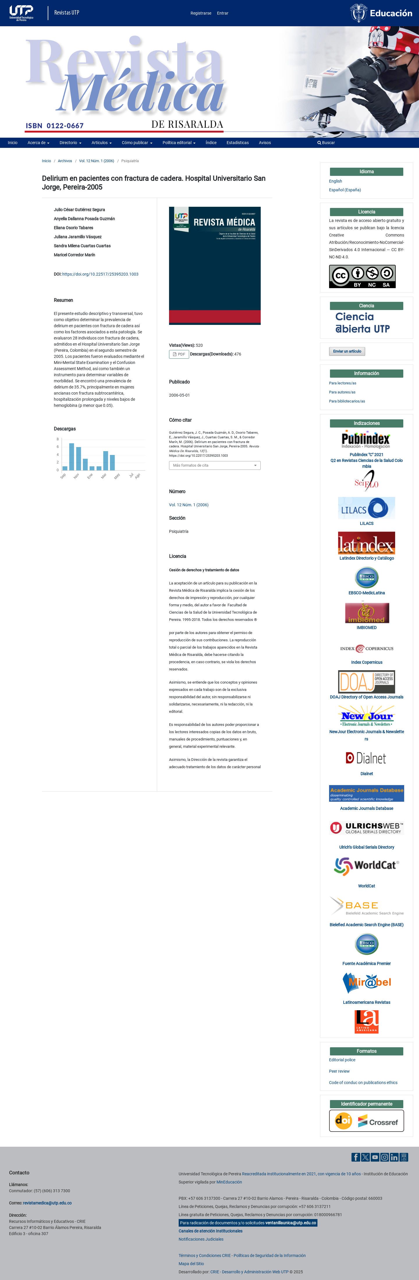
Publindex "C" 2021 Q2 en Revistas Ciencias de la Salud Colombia (367, 460)
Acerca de (37, 142)
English (335, 181)
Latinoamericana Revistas (366, 1002)
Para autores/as (342, 392)
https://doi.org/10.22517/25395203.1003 (100, 274)
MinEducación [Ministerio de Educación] (229, 1182)
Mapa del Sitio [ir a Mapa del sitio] (191, 1263)
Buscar (326, 142)
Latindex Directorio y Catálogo (367, 558)
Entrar (222, 13)
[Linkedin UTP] (394, 1157)
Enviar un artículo (347, 351)
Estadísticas (238, 142)
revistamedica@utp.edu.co (47, 1203)
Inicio (12, 142)
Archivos (65, 161)
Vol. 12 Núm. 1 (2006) (96, 161)
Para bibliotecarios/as (347, 401)
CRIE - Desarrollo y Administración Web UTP (249, 1272)
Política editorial (177, 142)
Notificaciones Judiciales (201, 1239)
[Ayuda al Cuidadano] (404, 1157)
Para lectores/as (342, 383)
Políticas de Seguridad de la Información (270, 1255)
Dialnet (367, 773)
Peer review (339, 1071)
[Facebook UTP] (355, 1157)
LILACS (366, 523)
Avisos (265, 142)
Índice (211, 142)
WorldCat (366, 886)
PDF (181, 354)
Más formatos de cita (190, 465)
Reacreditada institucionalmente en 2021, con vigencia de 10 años (301, 1174)
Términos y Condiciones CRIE (205, 1255)
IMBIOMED (367, 627)
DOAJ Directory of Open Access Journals (366, 697)
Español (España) (345, 190)
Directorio (69, 142)
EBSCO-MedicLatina (367, 593)
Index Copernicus (366, 662)
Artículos (100, 142)
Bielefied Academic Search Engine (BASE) (367, 924)
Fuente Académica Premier (366, 963)
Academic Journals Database (366, 808)
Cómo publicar (135, 142)
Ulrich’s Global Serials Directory (366, 847)
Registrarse (201, 13)
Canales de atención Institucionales (210, 1231)
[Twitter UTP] (365, 1157)
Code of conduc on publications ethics (363, 1082)
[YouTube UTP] (375, 1157)
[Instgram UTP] (384, 1157)
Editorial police (342, 1059)
